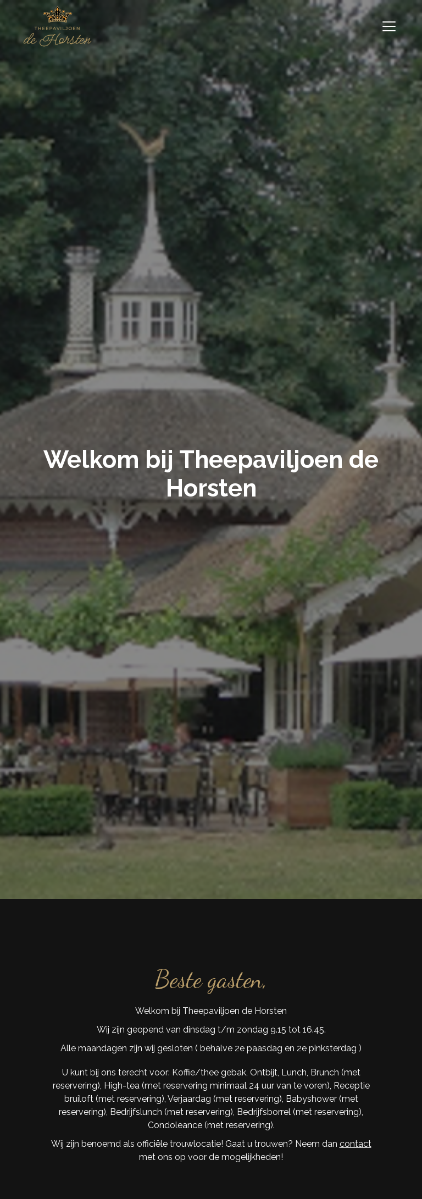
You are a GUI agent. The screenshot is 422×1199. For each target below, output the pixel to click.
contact (355, 1144)
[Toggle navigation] (389, 26)
